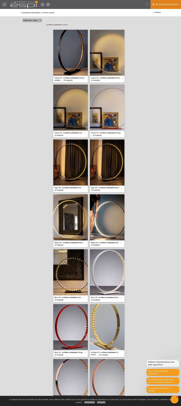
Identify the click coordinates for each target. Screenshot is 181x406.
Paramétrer (89, 402)
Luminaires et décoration (31, 13)
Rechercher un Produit (165, 4)
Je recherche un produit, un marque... (159, 389)
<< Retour (157, 12)
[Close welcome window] (178, 359)
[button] (174, 399)
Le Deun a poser (48, 13)
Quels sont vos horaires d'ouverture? (158, 372)
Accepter (101, 402)
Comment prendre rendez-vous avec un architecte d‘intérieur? (161, 381)
